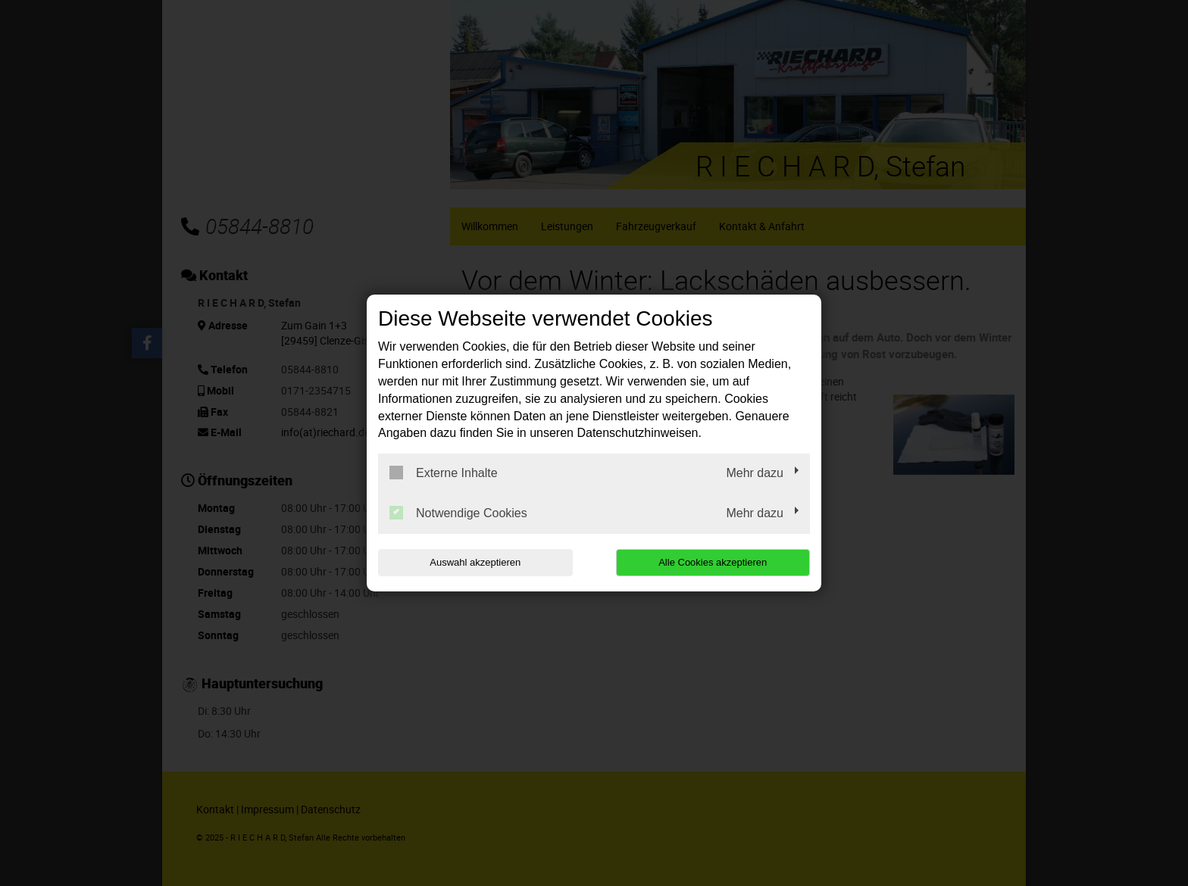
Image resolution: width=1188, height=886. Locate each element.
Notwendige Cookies (458, 512)
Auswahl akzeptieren (475, 562)
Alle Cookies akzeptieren (712, 562)
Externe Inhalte (443, 472)
